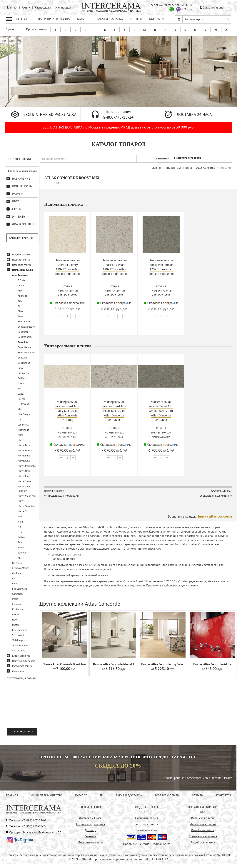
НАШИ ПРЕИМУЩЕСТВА (54, 19)
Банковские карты (146, 824)
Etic (19, 388)
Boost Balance (25, 321)
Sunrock (22, 552)
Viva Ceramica (19, 650)
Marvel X (22, 511)
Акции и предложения (90, 824)
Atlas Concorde (20, 275)
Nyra (20, 532)
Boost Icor (23, 331)
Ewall (21, 393)
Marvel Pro (23, 476)
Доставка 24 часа (90, 818)
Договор (90, 830)
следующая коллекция (214, 495)
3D (101, 795)
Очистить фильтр (22, 237)
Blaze (21, 311)
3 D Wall (22, 280)
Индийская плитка (21, 254)
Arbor (20, 290)
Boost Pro (22, 357)
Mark (20, 434)
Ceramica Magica (20, 568)
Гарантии (90, 836)
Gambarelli (17, 594)
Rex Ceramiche (19, 630)
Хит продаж (63, 7)
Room (21, 547)
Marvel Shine (24, 481)
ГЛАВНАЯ (12, 795)
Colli (14, 583)
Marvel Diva (24, 445)
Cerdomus (17, 573)
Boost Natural (24, 347)
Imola (15, 599)
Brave (21, 368)
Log (19, 419)
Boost (21, 316)
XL (19, 557)
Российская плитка (22, 666)
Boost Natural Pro (26, 352)
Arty (20, 301)
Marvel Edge (24, 455)
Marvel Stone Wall (27, 496)
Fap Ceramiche (19, 588)
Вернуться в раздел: (200, 516)
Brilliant (22, 378)
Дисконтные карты (90, 842)
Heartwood (23, 404)
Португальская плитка (23, 661)
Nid (19, 526)
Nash (20, 521)
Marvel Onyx (24, 471)
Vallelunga (17, 640)
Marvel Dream (25, 450)
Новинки (11, 7)
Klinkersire (17, 609)
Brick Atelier (24, 373)
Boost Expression (26, 326)
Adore (21, 285)
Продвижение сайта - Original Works (146, 844)
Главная (156, 167)
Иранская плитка (21, 259)
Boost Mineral (25, 336)
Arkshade (22, 295)
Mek (20, 516)
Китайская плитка (21, 655)
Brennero (17, 563)
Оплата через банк (146, 830)
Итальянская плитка (22, 269)
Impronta (16, 604)
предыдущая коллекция (63, 495)
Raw (20, 542)
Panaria (15, 624)
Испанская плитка (21, 264)
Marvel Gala (24, 460)
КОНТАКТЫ (156, 19)
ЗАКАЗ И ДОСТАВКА (110, 19)
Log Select (23, 424)
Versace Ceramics (20, 645)
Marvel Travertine (26, 506)
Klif (19, 409)
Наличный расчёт (146, 818)
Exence (21, 399)
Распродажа (43, 7)
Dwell (21, 383)
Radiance (22, 537)
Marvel (21, 440)
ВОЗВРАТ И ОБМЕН (166, 795)
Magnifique (23, 429)
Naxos (15, 619)
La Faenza (17, 614)
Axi (19, 306)
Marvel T (22, 501)
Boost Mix (23, 342)
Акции (26, 7)
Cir (13, 578)
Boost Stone (24, 362)
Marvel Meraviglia (27, 466)
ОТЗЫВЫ (136, 19)
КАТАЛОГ (83, 19)
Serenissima (18, 635)
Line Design (24, 414)
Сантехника (18, 671)
